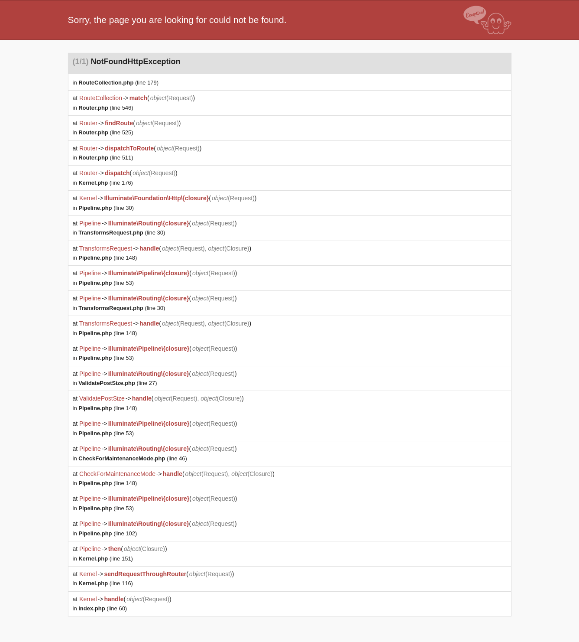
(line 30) (106, 208)
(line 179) (118, 82)
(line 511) (105, 157)
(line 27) (117, 383)
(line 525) (105, 132)
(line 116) (105, 583)
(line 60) (102, 608)
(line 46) (132, 458)
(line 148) (107, 257)
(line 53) (106, 283)
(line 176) (105, 182)
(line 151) (105, 558)
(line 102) (107, 533)
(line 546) (105, 107)
